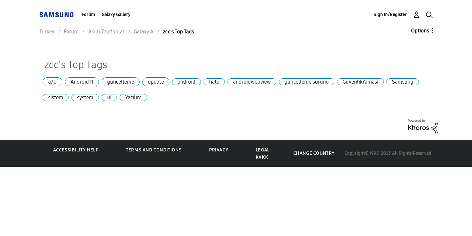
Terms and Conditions (154, 150)
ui (109, 97)
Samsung (402, 82)
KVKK (262, 157)
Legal (263, 150)
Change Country (314, 153)
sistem (55, 97)
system (85, 97)
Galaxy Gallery (116, 14)
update (156, 82)
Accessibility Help (76, 150)
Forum (88, 14)
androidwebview (252, 82)
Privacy (218, 150)
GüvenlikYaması (360, 82)
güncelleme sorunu (307, 82)
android (186, 82)
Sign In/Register (390, 14)
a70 (52, 82)
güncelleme (120, 82)
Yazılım (133, 97)
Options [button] (420, 31)
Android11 (81, 82)
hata (214, 82)
